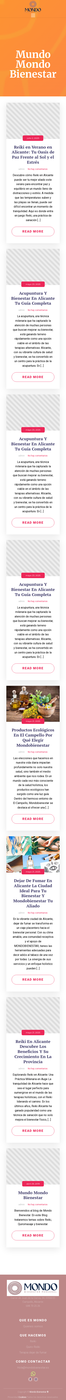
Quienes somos (33, 1326)
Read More (33, 231)
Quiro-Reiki (33, 1347)
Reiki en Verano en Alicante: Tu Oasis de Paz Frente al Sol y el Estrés (33, 155)
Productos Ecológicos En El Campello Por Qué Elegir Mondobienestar (33, 737)
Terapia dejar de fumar (33, 1352)
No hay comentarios (38, 169)
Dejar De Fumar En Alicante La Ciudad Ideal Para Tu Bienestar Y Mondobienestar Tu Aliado (33, 893)
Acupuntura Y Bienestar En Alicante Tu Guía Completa (33, 298)
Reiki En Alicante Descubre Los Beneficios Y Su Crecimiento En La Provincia (33, 1051)
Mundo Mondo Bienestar (33, 1195)
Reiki (33, 1341)
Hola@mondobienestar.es (33, 1367)
